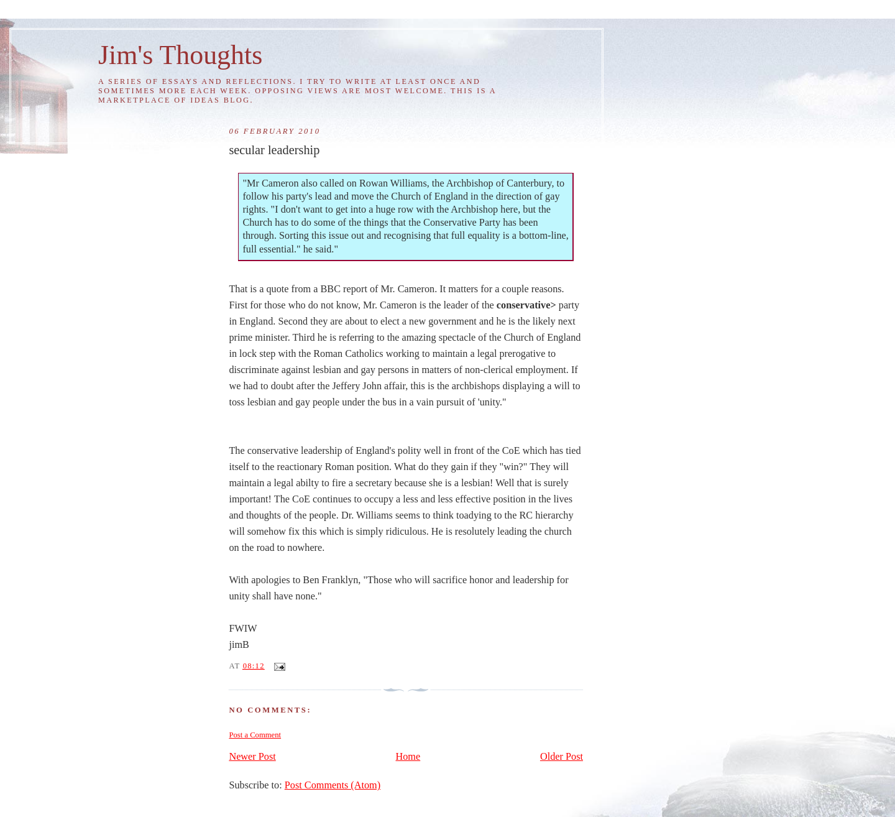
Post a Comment (255, 735)
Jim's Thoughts (180, 55)
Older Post (561, 756)
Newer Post (252, 756)
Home (408, 756)
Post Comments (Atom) (332, 785)
